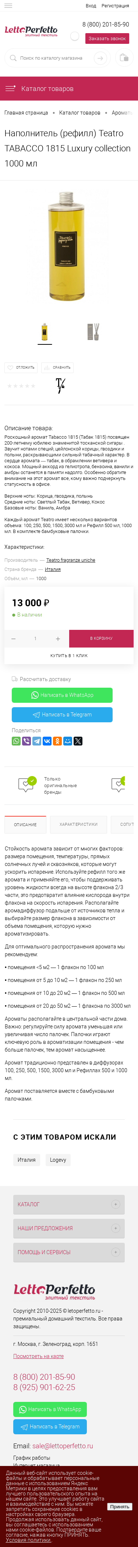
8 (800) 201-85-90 (105, 24)
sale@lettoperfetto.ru (62, 1446)
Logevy (58, 1160)
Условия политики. (29, 1540)
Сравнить (62, 367)
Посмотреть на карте (38, 1356)
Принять (119, 1506)
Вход (91, 5)
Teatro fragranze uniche (70, 560)
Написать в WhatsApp (62, 695)
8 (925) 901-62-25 (44, 1387)
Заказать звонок (107, 38)
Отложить (25, 367)
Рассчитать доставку (41, 679)
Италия (53, 569)
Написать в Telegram (62, 714)
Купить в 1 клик (69, 655)
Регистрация (115, 5)
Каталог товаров (39, 88)
